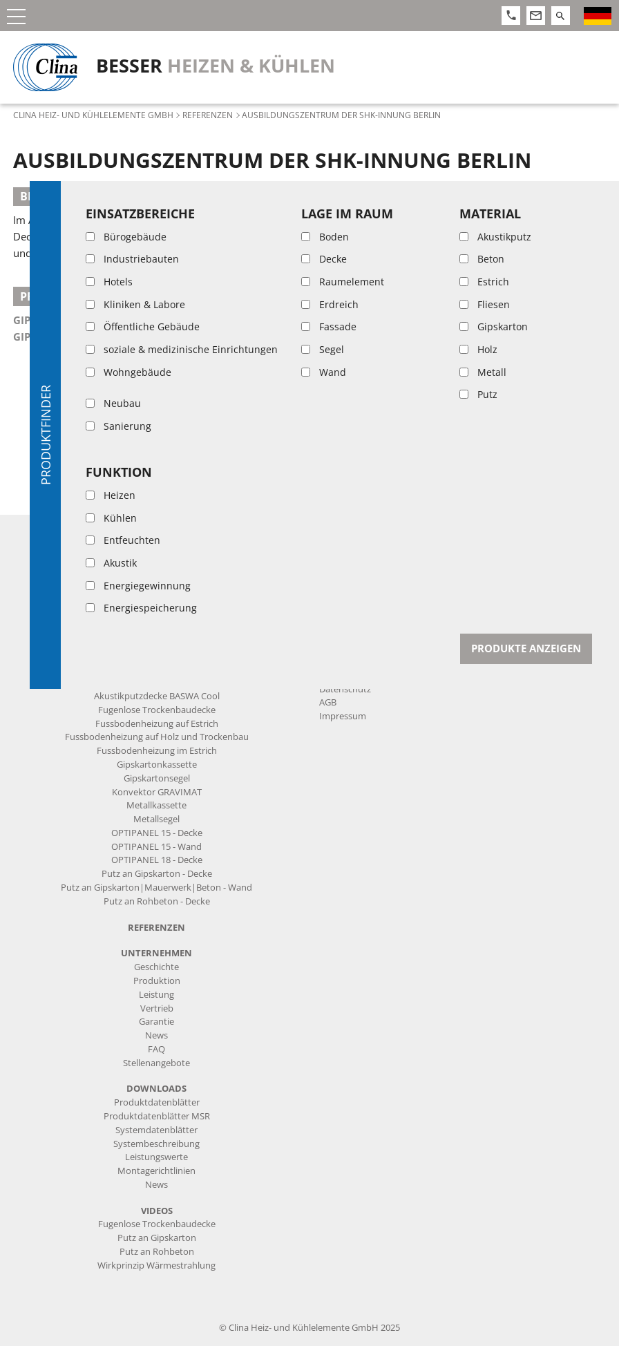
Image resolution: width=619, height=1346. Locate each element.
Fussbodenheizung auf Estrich (156, 724)
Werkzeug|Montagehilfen (156, 657)
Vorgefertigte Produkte (156, 561)
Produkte (156, 534)
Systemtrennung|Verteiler (156, 629)
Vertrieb (156, 1008)
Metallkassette (156, 805)
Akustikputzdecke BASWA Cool (157, 696)
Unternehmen (156, 953)
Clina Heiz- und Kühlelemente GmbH (93, 114)
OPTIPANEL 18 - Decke (156, 860)
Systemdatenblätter (156, 1130)
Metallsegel (156, 819)
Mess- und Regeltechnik (156, 615)
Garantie (156, 1021)
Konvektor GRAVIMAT (157, 792)
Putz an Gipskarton (156, 1238)
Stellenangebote (156, 1063)
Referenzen (207, 114)
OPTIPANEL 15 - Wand (156, 847)
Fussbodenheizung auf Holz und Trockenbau (157, 737)
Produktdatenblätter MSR (157, 1116)
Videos (157, 1211)
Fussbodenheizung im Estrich (157, 751)
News (156, 1035)
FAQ (156, 1049)
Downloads (156, 1088)
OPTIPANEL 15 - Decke (156, 833)
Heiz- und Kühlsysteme (157, 682)
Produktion (156, 981)
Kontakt (341, 534)
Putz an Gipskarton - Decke (157, 874)
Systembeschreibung (156, 1144)
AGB (327, 702)
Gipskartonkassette (70, 320)
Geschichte (156, 967)
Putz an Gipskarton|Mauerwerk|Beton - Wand (156, 887)
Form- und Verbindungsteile (156, 601)
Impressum (342, 716)
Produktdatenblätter (157, 1102)
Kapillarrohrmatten (156, 547)
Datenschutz (345, 689)
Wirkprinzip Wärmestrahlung (156, 1265)
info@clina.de (375, 670)
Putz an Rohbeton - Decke (157, 901)
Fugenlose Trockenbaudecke (157, 710)
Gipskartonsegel (61, 336)
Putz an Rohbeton (157, 1252)
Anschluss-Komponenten (157, 588)
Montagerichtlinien (156, 1171)
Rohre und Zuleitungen (156, 574)
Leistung (156, 995)
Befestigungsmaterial (156, 643)
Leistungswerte (156, 1157)
